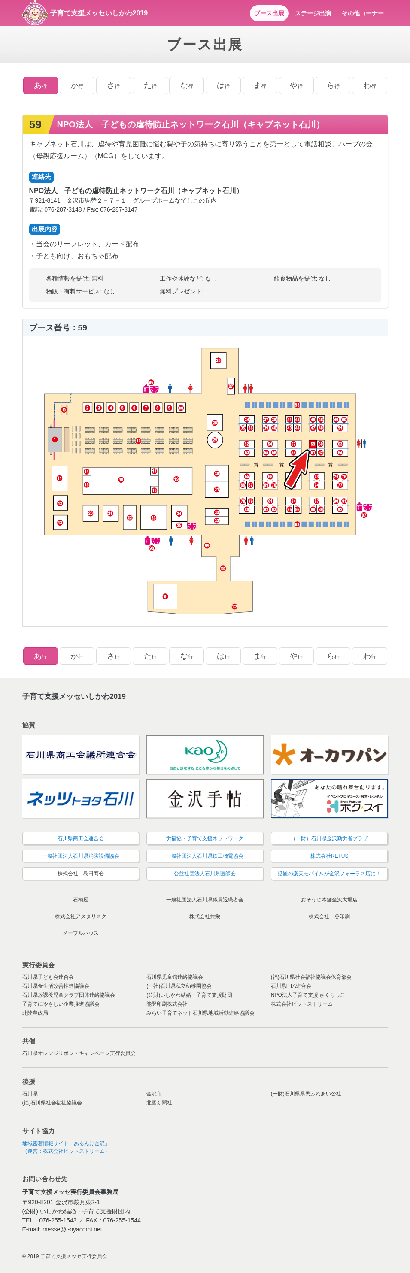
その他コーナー (363, 13)
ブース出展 (269, 13)
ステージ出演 (313, 13)
